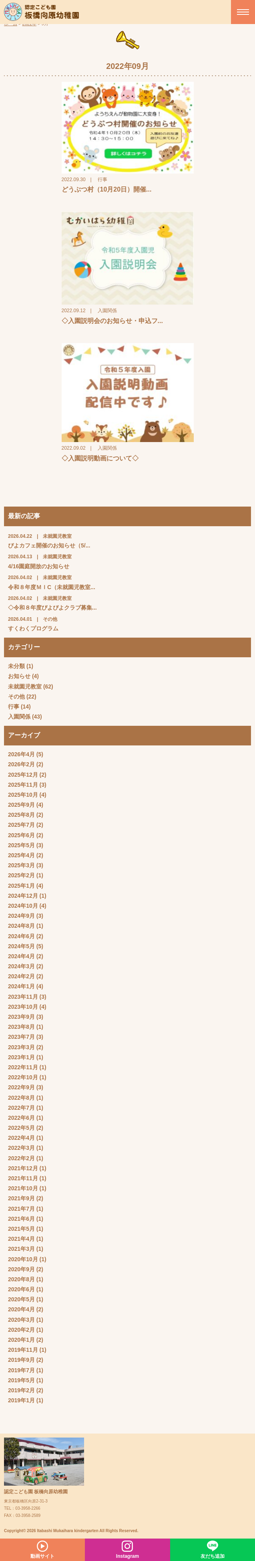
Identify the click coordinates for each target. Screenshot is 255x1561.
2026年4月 (21, 754)
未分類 (16, 666)
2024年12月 (23, 896)
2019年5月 (21, 1380)
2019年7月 (21, 1370)
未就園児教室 (25, 686)
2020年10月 (23, 1259)
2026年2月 (21, 764)
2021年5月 (21, 1229)
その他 (16, 696)
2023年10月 (23, 1007)
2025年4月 (21, 855)
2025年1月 (21, 885)
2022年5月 (21, 1128)
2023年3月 (21, 1047)
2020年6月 (21, 1289)
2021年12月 (23, 1168)
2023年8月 (21, 1027)
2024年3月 (21, 966)
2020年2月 (21, 1330)
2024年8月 (21, 926)
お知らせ (19, 676)
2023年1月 (21, 1057)
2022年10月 (23, 1077)
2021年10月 (23, 1188)
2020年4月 (21, 1309)
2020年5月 (21, 1299)
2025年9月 (21, 805)
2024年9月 (21, 916)
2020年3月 (21, 1320)
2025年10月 (23, 795)
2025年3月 (21, 865)
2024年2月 (21, 976)
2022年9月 (21, 1087)
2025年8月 (21, 815)
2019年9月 (21, 1360)
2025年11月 (23, 785)
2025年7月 (21, 825)
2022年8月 (21, 1098)
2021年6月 (21, 1219)
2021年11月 (23, 1178)
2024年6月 (21, 936)
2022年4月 (21, 1138)
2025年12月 (23, 774)
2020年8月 (21, 1279)
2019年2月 (21, 1390)
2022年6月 (21, 1118)
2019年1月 (21, 1400)
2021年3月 (21, 1249)
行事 (13, 706)
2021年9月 (21, 1198)
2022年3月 (21, 1148)
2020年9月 (21, 1269)
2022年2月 (21, 1158)
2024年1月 (21, 986)
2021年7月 (21, 1209)
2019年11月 (23, 1350)
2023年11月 (23, 997)
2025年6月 (21, 835)
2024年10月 (23, 906)
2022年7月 (21, 1108)
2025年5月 (21, 845)
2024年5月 (21, 946)
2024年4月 (21, 956)
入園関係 (19, 716)
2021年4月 (21, 1239)
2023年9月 (21, 1017)
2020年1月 (21, 1340)
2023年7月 (21, 1037)
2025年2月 (21, 875)
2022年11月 (23, 1067)
